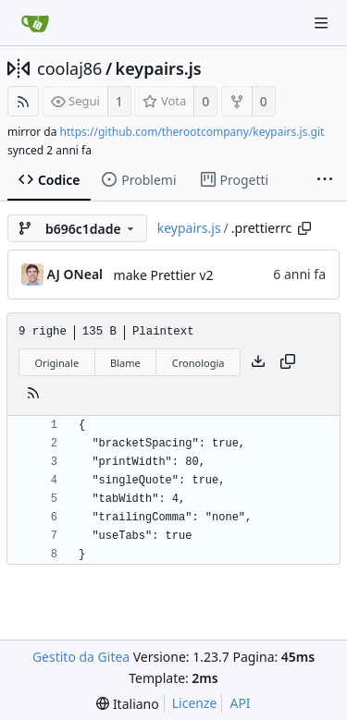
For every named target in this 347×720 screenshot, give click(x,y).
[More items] (325, 180)
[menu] (127, 704)
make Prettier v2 (164, 275)
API (239, 703)
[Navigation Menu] (321, 23)
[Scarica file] (258, 362)
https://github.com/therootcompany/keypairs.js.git (192, 132)
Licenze (194, 703)
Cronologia (198, 363)
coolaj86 (69, 68)
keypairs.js (159, 68)
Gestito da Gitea (81, 656)
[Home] (35, 23)
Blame (125, 363)
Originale (57, 363)
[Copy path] (304, 228)
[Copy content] (288, 362)
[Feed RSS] (23, 101)
